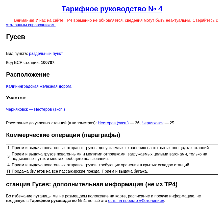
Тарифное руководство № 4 (112, 9)
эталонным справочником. (31, 25)
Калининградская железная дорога (38, 86)
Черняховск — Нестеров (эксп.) (35, 109)
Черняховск (152, 123)
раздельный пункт (45, 53)
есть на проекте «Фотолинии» (136, 200)
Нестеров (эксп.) (113, 123)
